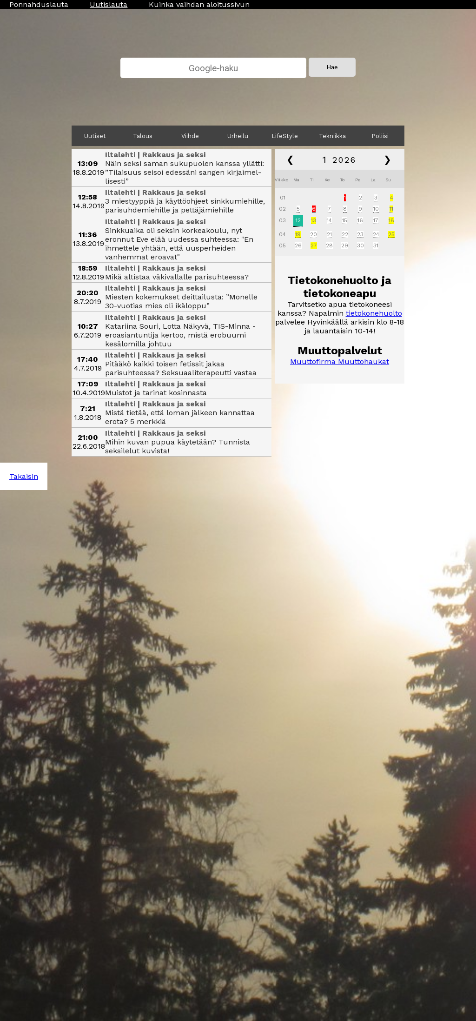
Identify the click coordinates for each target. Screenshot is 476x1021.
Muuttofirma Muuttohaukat (339, 361)
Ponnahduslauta (38, 4)
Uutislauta (108, 4)
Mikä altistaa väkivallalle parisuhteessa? (177, 276)
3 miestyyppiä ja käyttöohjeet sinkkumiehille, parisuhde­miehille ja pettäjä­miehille (185, 205)
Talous (142, 136)
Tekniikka (332, 136)
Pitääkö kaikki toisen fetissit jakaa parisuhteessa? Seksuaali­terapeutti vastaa (181, 368)
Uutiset (95, 136)
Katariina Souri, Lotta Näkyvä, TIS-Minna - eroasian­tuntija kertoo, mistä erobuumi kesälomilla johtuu (180, 335)
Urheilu (237, 136)
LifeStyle (285, 136)
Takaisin (23, 476)
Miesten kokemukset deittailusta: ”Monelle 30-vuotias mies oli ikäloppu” (181, 301)
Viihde (190, 136)
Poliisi (380, 136)
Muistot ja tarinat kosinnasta (156, 392)
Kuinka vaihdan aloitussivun (199, 4)
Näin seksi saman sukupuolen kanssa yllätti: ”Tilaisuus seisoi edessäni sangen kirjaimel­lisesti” (184, 172)
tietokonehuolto (374, 313)
